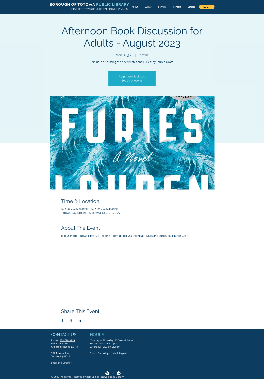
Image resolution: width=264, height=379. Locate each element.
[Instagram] (107, 373)
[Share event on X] (71, 320)
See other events (132, 80)
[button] (206, 7)
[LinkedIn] (119, 373)
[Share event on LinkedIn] (79, 320)
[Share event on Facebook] (62, 320)
